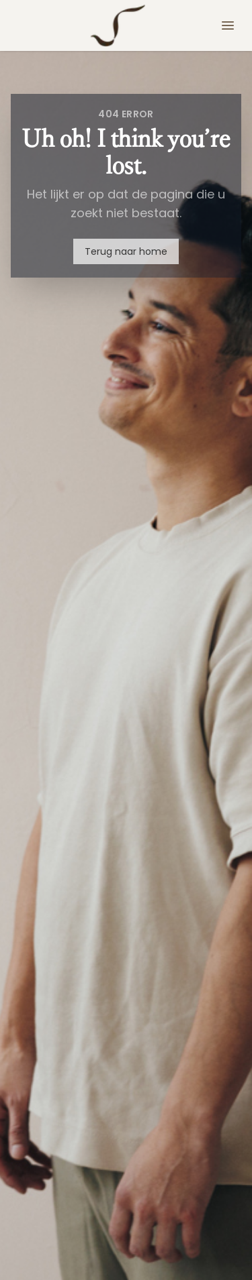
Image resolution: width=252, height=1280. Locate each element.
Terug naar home (126, 251)
